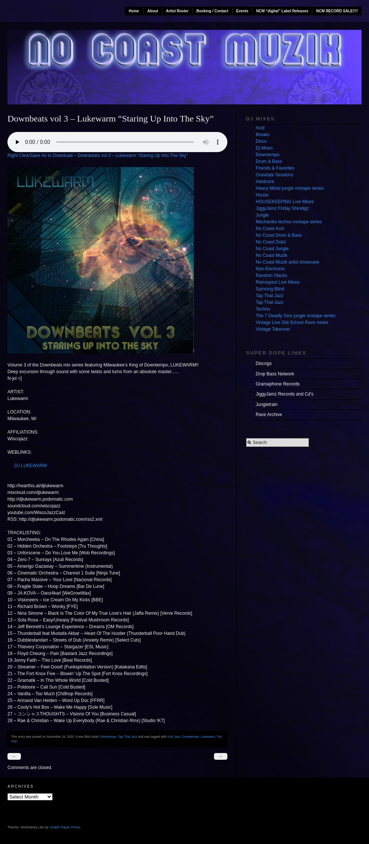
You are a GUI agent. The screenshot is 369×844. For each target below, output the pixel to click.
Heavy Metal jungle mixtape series (290, 188)
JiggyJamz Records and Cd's (284, 394)
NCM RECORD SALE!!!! (337, 11)
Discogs (264, 363)
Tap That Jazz (128, 736)
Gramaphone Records (278, 384)
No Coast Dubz (271, 242)
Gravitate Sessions (274, 174)
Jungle (262, 215)
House (262, 195)
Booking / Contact (212, 11)
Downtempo (108, 736)
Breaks (262, 134)
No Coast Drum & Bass (279, 235)
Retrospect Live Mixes (278, 282)
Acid (260, 127)
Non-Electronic (270, 268)
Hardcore (265, 181)
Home (134, 11)
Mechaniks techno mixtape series (289, 221)
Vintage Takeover (273, 329)
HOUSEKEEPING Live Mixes (285, 201)
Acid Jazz (174, 736)
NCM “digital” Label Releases (282, 11)
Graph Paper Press (65, 827)
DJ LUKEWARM (30, 465)
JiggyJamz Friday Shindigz (282, 208)
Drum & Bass (269, 161)
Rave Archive (269, 414)
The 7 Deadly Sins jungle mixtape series (295, 315)
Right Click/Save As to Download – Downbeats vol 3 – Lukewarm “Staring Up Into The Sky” (97, 155)
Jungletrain (267, 404)
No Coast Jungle (272, 248)
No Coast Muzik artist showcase (287, 262)
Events (242, 11)
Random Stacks (271, 275)
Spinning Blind (270, 289)
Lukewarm (208, 736)
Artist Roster (177, 11)
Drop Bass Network (275, 374)
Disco (261, 141)
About (152, 11)
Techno (263, 309)
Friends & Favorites (275, 168)
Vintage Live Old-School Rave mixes (292, 322)
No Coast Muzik (271, 255)
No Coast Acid (270, 228)
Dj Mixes (264, 148)
